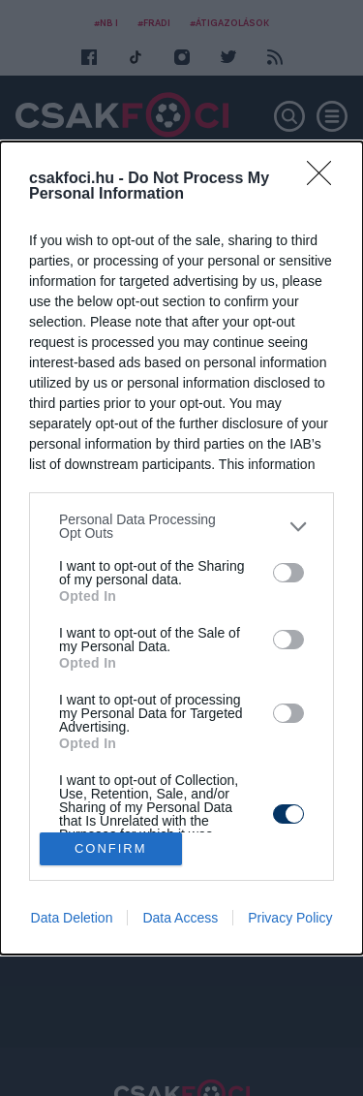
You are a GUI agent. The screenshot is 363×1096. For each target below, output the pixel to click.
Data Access (180, 917)
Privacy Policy (290, 917)
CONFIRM (111, 848)
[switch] (288, 572)
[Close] (325, 179)
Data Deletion (72, 917)
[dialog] (181, 547)
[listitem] (181, 526)
